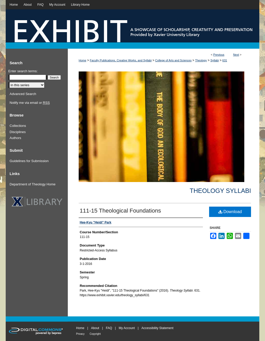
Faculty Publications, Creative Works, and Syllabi (121, 60)
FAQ (109, 328)
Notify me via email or (30, 103)
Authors (15, 138)
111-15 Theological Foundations (120, 210)
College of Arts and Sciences (173, 60)
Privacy (80, 333)
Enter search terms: (23, 71)
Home (82, 60)
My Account (127, 328)
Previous (218, 54)
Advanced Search (23, 94)
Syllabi (214, 60)
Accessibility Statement (157, 328)
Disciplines (18, 132)
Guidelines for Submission (29, 161)
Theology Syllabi (220, 190)
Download (230, 211)
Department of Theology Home (33, 184)
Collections (18, 126)
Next (236, 54)
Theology (201, 60)
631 (224, 60)
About (95, 328)
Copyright (95, 333)
